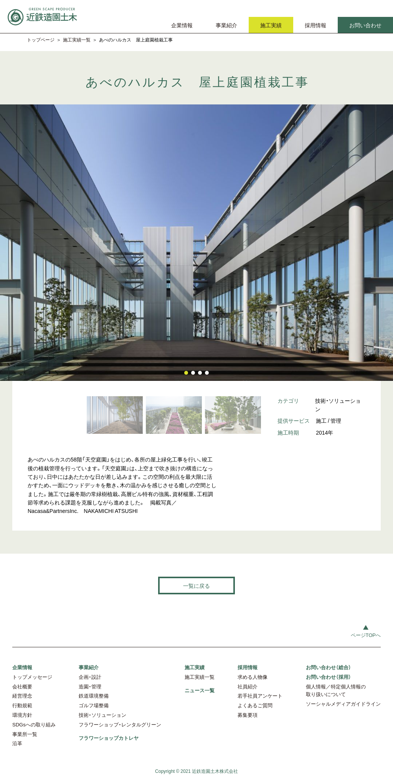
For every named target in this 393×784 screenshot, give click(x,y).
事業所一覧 (24, 734)
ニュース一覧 (200, 690)
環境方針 (22, 714)
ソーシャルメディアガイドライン (343, 703)
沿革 (17, 743)
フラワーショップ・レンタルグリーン (120, 724)
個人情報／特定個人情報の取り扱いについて (336, 690)
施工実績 (271, 25)
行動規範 (22, 705)
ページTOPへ (366, 634)
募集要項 (248, 714)
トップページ (40, 39)
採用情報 (315, 25)
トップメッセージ (32, 676)
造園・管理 (90, 686)
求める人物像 (253, 676)
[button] (186, 373)
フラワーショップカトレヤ (109, 737)
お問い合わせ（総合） (328, 667)
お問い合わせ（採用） (328, 676)
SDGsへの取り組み (34, 724)
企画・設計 (90, 676)
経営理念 (22, 695)
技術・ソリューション (102, 714)
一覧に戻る (196, 585)
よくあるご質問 (255, 705)
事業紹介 (226, 25)
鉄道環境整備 (94, 695)
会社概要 (22, 686)
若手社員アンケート (260, 695)
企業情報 (182, 25)
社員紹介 (248, 686)
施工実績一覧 (77, 39)
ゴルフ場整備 (94, 705)
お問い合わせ (365, 25)
